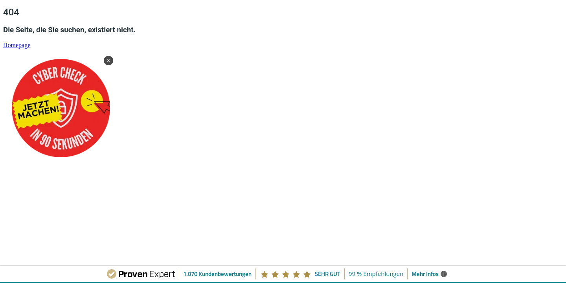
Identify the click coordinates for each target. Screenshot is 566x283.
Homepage (16, 45)
